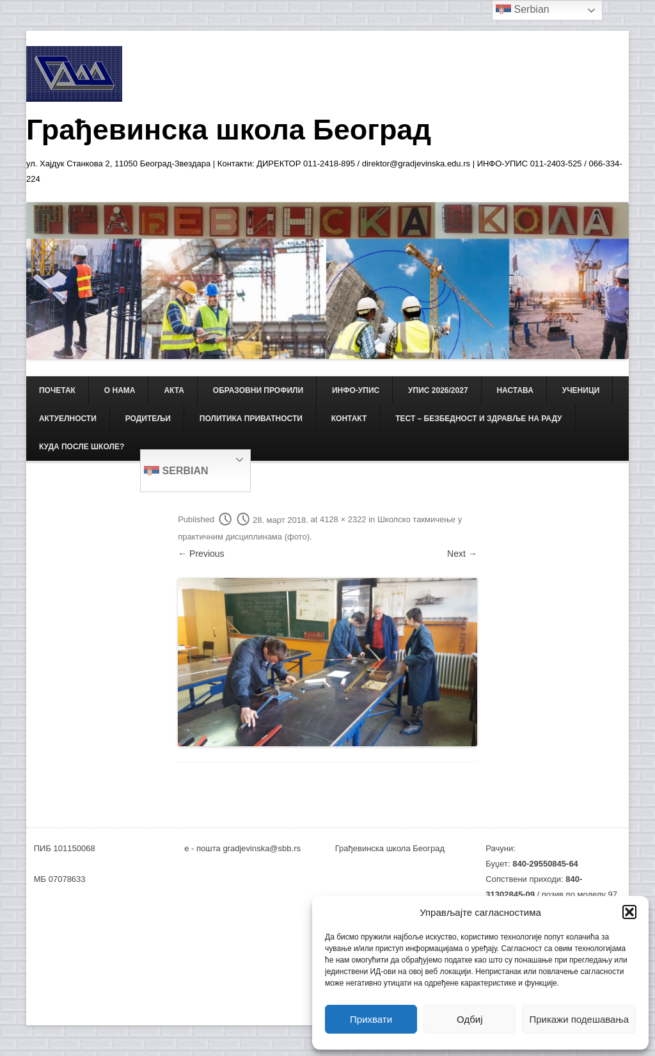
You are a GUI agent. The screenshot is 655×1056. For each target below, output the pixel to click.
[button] (629, 912)
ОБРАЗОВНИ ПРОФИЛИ (258, 390)
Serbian (176, 471)
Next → (462, 553)
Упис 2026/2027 (438, 390)
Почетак (57, 390)
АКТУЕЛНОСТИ (68, 418)
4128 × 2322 (343, 520)
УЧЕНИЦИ (581, 390)
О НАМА (120, 390)
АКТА (174, 390)
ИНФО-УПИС (355, 390)
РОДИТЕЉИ (148, 418)
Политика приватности (251, 418)
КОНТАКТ (349, 418)
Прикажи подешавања (579, 1019)
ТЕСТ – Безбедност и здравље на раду (478, 418)
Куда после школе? (81, 446)
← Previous (201, 553)
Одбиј (469, 1019)
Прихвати (371, 1019)
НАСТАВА (514, 390)
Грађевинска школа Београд (228, 129)
